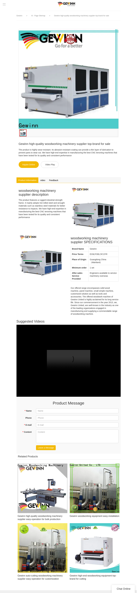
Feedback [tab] (62, 180)
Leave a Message (46, 448)
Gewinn (19, 16)
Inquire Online (28, 164)
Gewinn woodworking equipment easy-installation (92, 519)
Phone (28, 419)
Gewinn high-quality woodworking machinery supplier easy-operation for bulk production (41, 520)
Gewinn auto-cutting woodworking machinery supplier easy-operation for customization (42, 580)
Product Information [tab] (29, 180)
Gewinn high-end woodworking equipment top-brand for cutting (93, 580)
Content (27, 433)
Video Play (50, 164)
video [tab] (48, 180)
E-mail (28, 426)
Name (28, 412)
